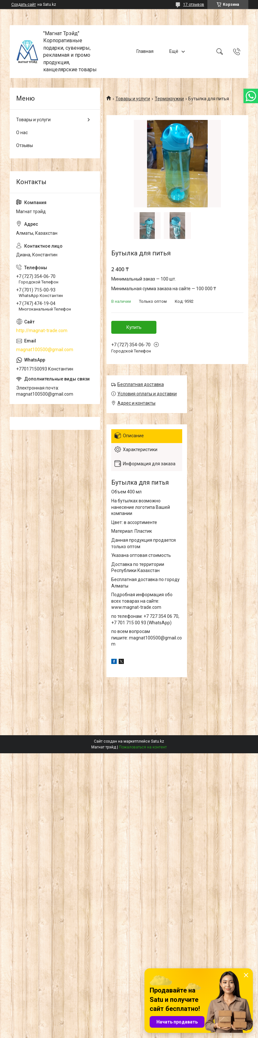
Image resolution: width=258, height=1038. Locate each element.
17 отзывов (193, 4)
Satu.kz (157, 741)
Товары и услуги (132, 98)
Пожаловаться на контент (143, 747)
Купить (134, 327)
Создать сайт (23, 4)
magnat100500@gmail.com (44, 349)
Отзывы (24, 145)
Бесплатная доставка (140, 384)
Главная (145, 51)
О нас (22, 132)
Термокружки (169, 98)
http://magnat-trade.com (41, 330)
